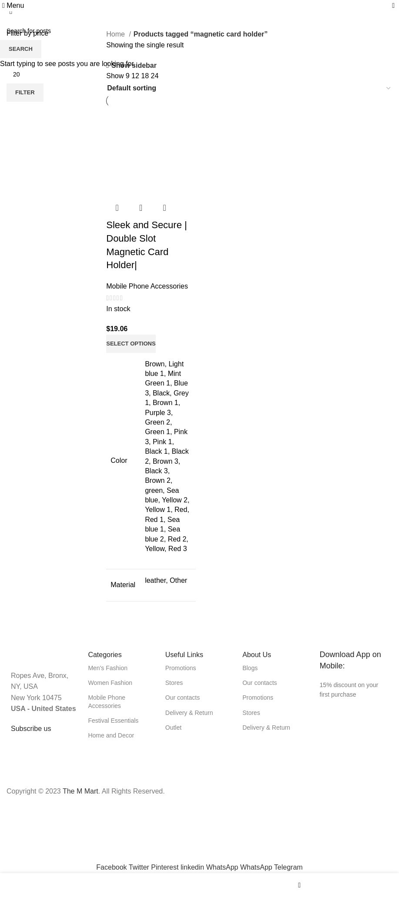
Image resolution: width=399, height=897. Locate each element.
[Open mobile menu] (13, 5)
